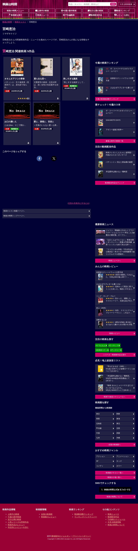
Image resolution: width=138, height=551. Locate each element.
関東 (118, 414)
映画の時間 (7, 22)
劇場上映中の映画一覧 (114, 141)
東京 (98, 414)
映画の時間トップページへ (14, 216)
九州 (98, 438)
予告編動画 (69, 15)
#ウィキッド (113, 345)
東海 (118, 419)
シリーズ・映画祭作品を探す (114, 355)
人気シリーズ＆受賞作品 (18, 522)
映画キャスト (20, 22)
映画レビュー (114, 333)
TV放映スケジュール (116, 519)
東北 (118, 424)
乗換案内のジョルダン (60, 536)
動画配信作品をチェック (114, 183)
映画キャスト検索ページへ (14, 211)
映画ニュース (42, 15)
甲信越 (98, 428)
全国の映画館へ (114, 445)
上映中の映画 (42, 10)
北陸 (118, 428)
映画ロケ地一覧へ (115, 477)
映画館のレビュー (48, 517)
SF (97, 461)
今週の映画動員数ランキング (107, 99)
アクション (100, 456)
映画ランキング (122, 10)
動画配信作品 (95, 15)
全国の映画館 (46, 514)
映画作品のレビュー (16, 525)
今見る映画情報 (114, 522)
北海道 (98, 424)
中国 (98, 433)
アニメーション (122, 456)
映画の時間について (115, 497)
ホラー (119, 466)
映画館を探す (15, 15)
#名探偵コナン (101, 350)
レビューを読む (122, 15)
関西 (98, 419)
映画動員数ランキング (83, 514)
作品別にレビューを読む (18, 527)
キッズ (119, 461)
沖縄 (118, 438)
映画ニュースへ (114, 261)
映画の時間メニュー (15, 11)
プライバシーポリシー (81, 536)
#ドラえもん (100, 345)
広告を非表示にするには (78, 203)
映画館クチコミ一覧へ (114, 473)
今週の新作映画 (68, 10)
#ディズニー (115, 350)
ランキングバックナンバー (85, 517)
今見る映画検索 (126, 4)
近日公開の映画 (95, 10)
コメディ (99, 466)
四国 (118, 433)
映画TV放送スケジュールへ (114, 397)
